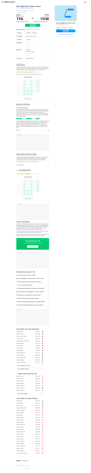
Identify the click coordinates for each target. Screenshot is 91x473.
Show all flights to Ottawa (23, 368)
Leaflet (65, 20)
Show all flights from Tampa (24, 365)
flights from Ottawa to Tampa (27, 7)
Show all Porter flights (22, 393)
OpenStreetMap (71, 20)
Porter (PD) (20, 165)
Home (17, 10)
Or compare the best (65, 34)
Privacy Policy (27, 465)
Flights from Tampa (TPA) (23, 10)
